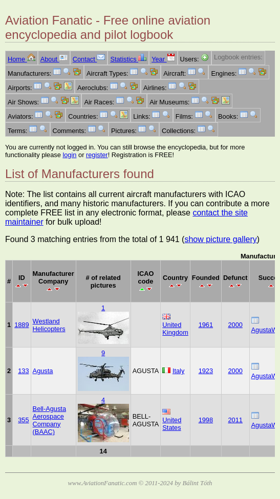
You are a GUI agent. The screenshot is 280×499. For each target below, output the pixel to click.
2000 (235, 325)
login (69, 155)
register (97, 155)
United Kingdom (175, 328)
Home (21, 59)
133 (23, 371)
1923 (206, 371)
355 (23, 420)
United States (171, 423)
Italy (178, 371)
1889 (21, 325)
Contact (89, 59)
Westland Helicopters (49, 325)
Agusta (43, 371)
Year (163, 59)
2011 (235, 420)
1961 (206, 325)
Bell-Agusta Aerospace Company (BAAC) (49, 420)
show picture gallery (220, 239)
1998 (206, 420)
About (54, 59)
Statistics (128, 59)
